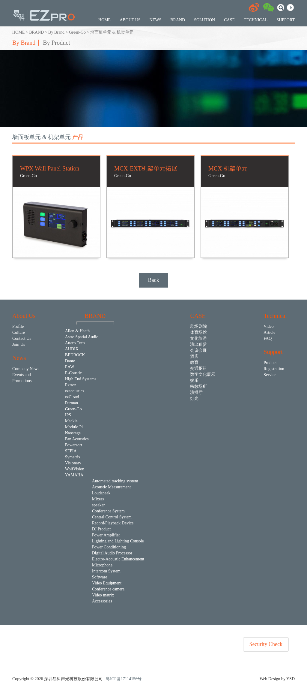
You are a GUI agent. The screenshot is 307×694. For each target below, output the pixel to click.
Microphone (102, 565)
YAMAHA (74, 475)
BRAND (36, 32)
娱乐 (194, 380)
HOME (18, 32)
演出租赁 (198, 344)
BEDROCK (75, 355)
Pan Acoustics (77, 439)
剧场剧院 (198, 326)
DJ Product (101, 529)
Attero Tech (75, 343)
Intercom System (106, 571)
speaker (98, 505)
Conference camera (108, 589)
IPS (68, 415)
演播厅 (196, 392)
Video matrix (103, 595)
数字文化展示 (202, 374)
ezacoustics (74, 391)
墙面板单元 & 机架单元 (111, 32)
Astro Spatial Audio (81, 337)
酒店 (194, 356)
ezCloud (72, 397)
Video (268, 326)
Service (270, 375)
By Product (56, 42)
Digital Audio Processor (112, 553)
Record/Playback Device (113, 523)
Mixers (98, 499)
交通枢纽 (198, 368)
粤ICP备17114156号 (124, 679)
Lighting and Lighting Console (118, 541)
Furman (71, 403)
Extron (70, 385)
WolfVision (74, 469)
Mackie (71, 421)
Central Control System (112, 517)
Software (99, 577)
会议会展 (198, 350)
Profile (18, 326)
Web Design (270, 679)
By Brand (56, 32)
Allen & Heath (77, 331)
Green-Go (77, 32)
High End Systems (80, 379)
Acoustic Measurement (111, 487)
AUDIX (72, 349)
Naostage (73, 433)
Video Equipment (106, 583)
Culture (18, 332)
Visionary (73, 463)
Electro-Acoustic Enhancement (118, 559)
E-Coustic (73, 373)
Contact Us (21, 338)
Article (269, 332)
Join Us (18, 344)
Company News (25, 369)
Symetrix (72, 457)
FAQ (268, 338)
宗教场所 (198, 386)
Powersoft (73, 445)
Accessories (102, 601)
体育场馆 (198, 332)
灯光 (194, 398)
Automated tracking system (115, 481)
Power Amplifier (106, 535)
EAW (69, 367)
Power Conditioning (109, 547)
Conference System (108, 511)
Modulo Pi (74, 427)
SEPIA (71, 451)
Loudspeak (101, 493)
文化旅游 (198, 338)
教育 (194, 362)
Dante (70, 361)
